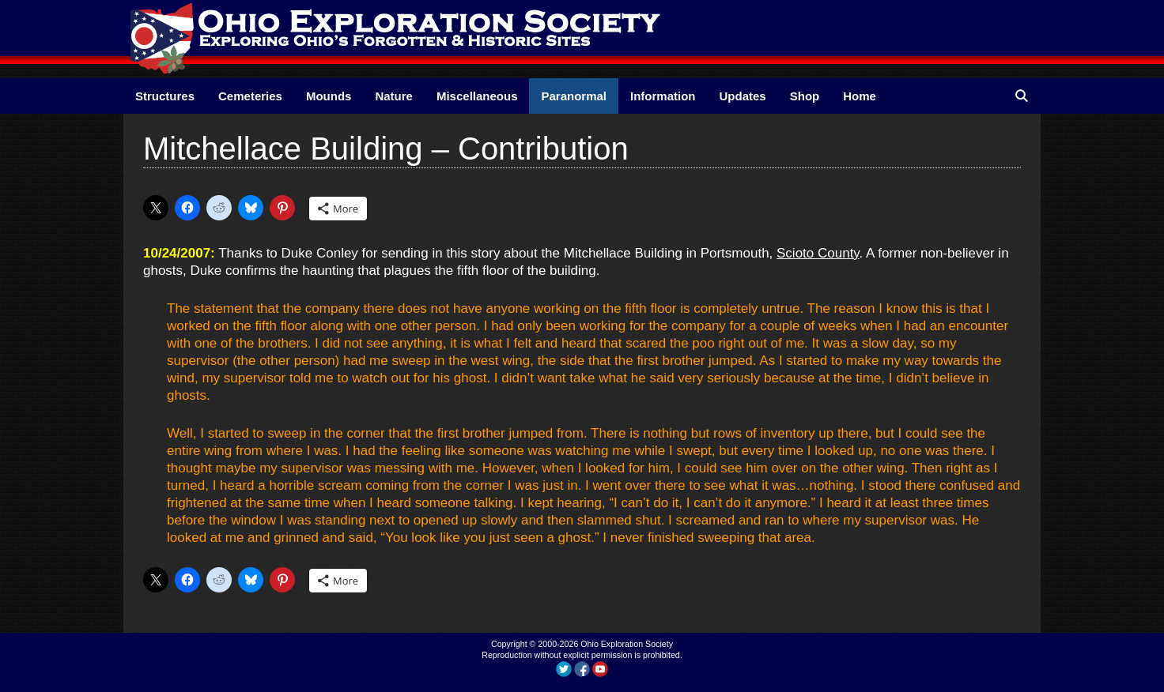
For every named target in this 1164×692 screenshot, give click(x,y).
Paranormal (574, 96)
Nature (394, 96)
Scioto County (818, 253)
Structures (165, 96)
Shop (805, 96)
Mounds (329, 96)
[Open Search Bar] (1021, 96)
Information (663, 96)
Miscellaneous (477, 96)
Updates (743, 96)
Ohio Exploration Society (626, 644)
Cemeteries (250, 96)
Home (859, 96)
